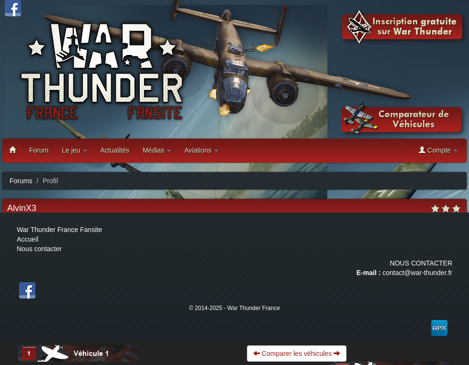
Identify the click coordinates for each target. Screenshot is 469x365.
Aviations (201, 150)
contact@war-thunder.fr (417, 273)
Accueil (27, 239)
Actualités (115, 150)
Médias (157, 150)
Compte (438, 150)
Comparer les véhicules (296, 353)
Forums (21, 181)
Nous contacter (39, 249)
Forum (38, 150)
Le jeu (74, 150)
